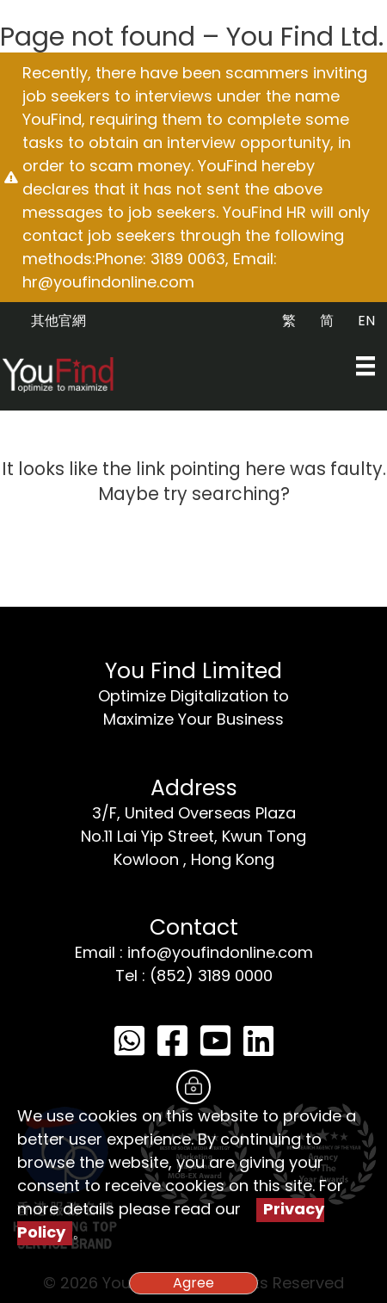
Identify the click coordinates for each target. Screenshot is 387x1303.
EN (366, 320)
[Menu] (365, 365)
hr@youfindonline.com (108, 282)
